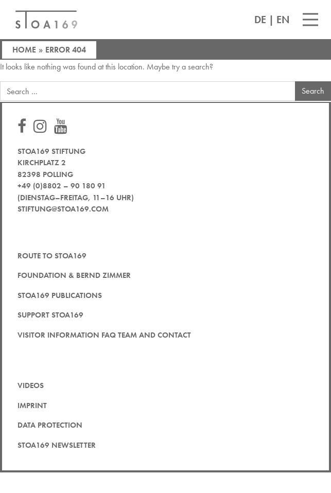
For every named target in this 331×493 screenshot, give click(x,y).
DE (260, 19)
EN (283, 19)
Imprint (32, 405)
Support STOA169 (50, 315)
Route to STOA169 (52, 256)
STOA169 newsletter (57, 445)
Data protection (50, 425)
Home (24, 49)
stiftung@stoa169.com (63, 209)
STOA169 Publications (60, 295)
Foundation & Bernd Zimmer (74, 275)
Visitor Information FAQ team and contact (104, 335)
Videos (31, 385)
